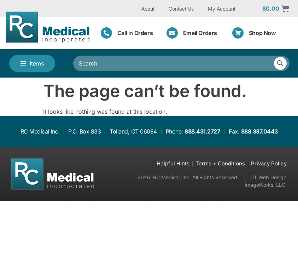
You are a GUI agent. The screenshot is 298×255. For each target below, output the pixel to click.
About (147, 9)
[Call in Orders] (106, 33)
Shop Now (262, 32)
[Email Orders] (172, 33)
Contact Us (181, 9)
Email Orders (200, 32)
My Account (221, 9)
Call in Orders (135, 32)
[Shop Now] (238, 33)
